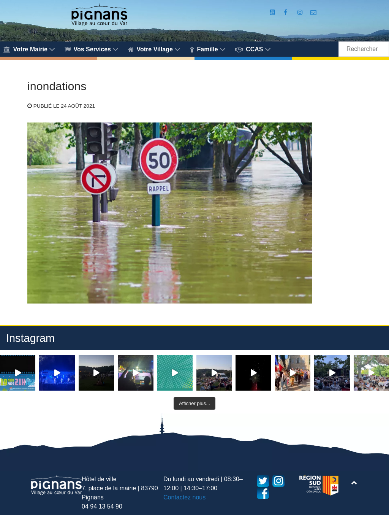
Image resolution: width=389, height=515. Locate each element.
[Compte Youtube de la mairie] (273, 12)
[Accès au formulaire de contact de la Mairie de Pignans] (313, 12)
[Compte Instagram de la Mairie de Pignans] (301, 12)
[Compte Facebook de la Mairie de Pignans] (286, 12)
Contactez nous (184, 497)
